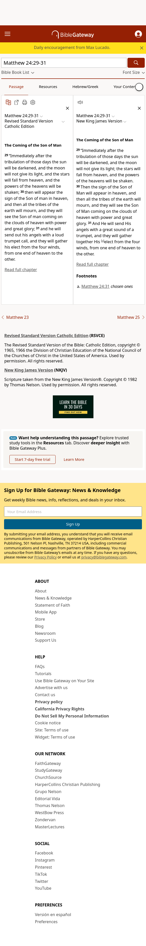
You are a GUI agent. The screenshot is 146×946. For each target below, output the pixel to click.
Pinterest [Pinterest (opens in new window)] (43, 867)
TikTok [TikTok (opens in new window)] (41, 874)
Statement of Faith (52, 605)
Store (40, 619)
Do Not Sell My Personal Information (72, 716)
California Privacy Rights (60, 709)
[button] (138, 34)
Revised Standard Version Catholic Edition (46, 335)
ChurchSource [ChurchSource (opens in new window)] (48, 777)
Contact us (45, 694)
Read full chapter (21, 269)
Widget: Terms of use (55, 737)
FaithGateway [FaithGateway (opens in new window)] (48, 763)
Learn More (74, 459)
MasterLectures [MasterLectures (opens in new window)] (49, 827)
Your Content (125, 86)
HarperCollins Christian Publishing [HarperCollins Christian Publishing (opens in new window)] (67, 784)
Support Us (45, 640)
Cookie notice (48, 723)
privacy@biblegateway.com (103, 557)
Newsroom (45, 633)
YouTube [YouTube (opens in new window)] (43, 888)
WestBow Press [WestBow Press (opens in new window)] (49, 812)
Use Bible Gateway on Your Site (64, 681)
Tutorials (43, 673)
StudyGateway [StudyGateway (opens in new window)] (48, 770)
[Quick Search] (63, 63)
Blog (39, 626)
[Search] (136, 63)
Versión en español (53, 914)
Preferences (46, 921)
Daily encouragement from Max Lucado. (72, 47)
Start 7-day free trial (32, 459)
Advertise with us (51, 687)
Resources (48, 86)
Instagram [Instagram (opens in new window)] (45, 860)
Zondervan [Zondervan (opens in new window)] (45, 819)
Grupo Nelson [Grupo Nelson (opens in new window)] (48, 791)
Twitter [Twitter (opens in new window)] (41, 881)
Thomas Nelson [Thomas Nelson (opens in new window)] (50, 805)
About (40, 591)
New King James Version (28, 370)
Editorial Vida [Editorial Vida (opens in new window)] (47, 798)
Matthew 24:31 (96, 286)
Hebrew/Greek (85, 86)
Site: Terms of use (52, 730)
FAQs (40, 666)
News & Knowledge (53, 598)
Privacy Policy (45, 557)
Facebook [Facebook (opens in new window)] (44, 853)
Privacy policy (49, 702)
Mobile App (46, 612)
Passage (16, 86)
